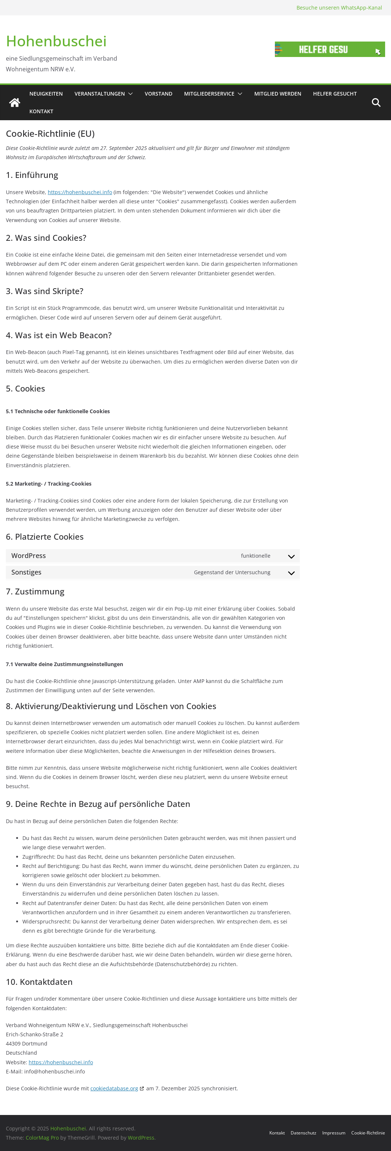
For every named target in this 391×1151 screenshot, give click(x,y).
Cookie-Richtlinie (368, 1133)
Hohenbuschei (56, 41)
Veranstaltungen (100, 93)
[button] (129, 94)
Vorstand (158, 93)
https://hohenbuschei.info (80, 192)
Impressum (333, 1133)
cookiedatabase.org (114, 1088)
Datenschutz (303, 1133)
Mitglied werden (277, 93)
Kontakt (41, 111)
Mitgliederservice (209, 93)
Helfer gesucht (335, 93)
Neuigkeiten (46, 93)
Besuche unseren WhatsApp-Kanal (339, 7)
